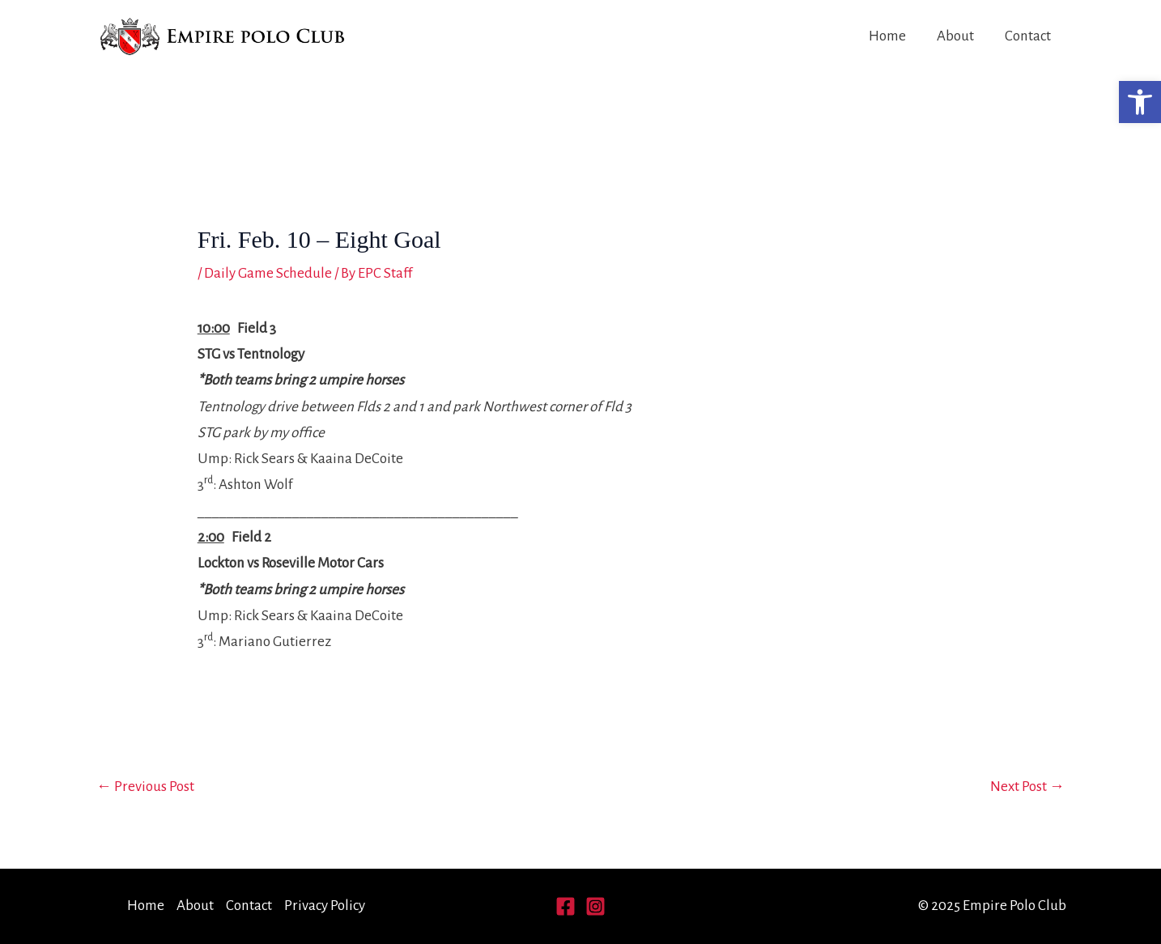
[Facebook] (565, 906)
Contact (1028, 36)
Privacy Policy (324, 905)
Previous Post (145, 786)
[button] (1140, 102)
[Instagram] (595, 906)
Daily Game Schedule (268, 273)
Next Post (1027, 786)
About (955, 36)
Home (887, 36)
